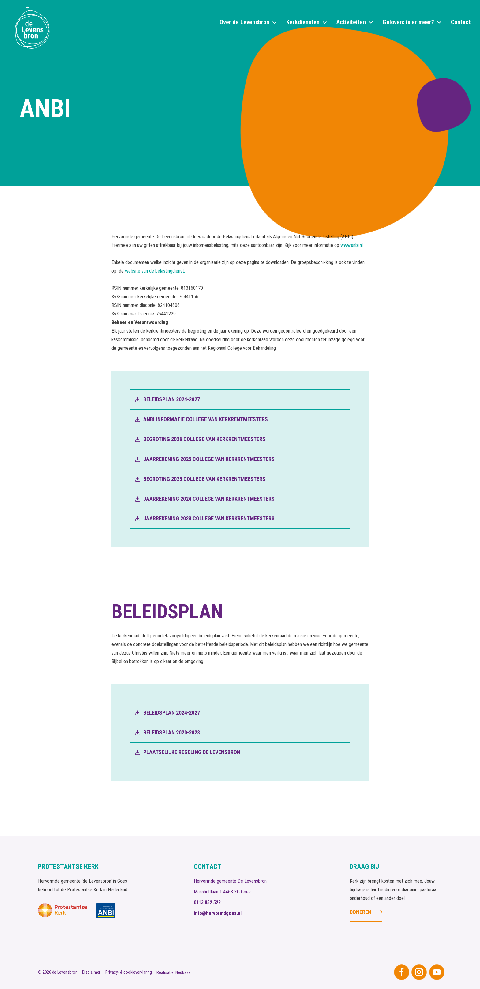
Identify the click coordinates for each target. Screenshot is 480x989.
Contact (461, 22)
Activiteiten (351, 22)
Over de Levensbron (244, 22)
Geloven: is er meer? (408, 22)
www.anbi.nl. (352, 245)
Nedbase (183, 972)
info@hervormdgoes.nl (218, 913)
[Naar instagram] (419, 972)
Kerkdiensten (303, 22)
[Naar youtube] (436, 972)
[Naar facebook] (401, 972)
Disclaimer (91, 972)
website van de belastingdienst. (155, 271)
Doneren (360, 912)
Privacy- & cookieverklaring (128, 972)
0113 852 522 (207, 902)
